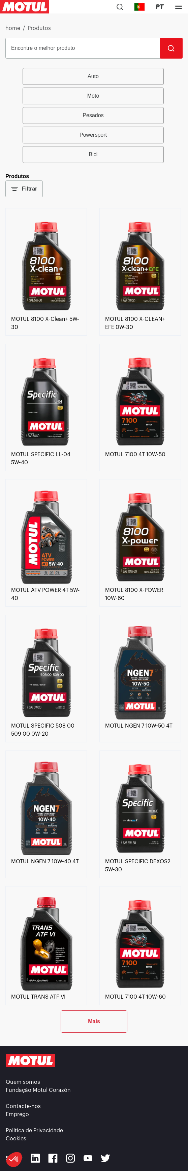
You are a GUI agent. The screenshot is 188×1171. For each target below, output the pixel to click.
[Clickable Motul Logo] (24, 6)
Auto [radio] (93, 76)
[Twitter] (105, 1158)
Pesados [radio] (93, 115)
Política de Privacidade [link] (34, 1130)
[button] (14, 1159)
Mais (94, 1021)
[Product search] (120, 6)
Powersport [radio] (93, 135)
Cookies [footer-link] (16, 1138)
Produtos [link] (39, 28)
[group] (94, 115)
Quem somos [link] (23, 1082)
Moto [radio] (93, 96)
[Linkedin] (35, 1158)
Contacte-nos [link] (23, 1106)
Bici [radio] (93, 154)
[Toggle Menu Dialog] (179, 7)
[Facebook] (53, 1158)
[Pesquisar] (171, 48)
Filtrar (24, 189)
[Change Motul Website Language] (159, 6)
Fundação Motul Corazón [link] (38, 1090)
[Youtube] (88, 1158)
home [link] (12, 28)
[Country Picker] (139, 7)
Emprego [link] (17, 1114)
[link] (46, 311)
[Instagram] (70, 1158)
